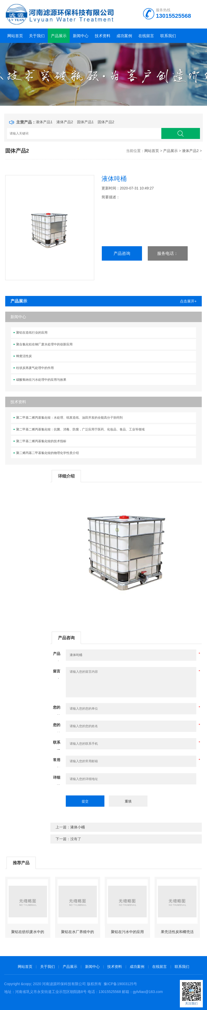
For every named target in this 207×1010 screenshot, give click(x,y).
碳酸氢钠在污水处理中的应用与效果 (41, 379)
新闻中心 (80, 35)
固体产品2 (106, 122)
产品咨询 (122, 253)
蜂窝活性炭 (24, 356)
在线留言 (146, 35)
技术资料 (102, 35)
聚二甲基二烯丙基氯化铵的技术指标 (41, 441)
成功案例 (124, 35)
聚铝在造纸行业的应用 (32, 332)
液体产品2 (64, 122)
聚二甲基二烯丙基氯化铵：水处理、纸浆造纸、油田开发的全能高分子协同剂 (69, 417)
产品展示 (59, 35)
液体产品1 (44, 122)
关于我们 (37, 35)
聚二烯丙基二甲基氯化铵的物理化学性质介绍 (47, 453)
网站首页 (15, 35)
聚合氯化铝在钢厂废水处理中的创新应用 (44, 344)
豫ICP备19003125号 (120, 984)
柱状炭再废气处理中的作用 (35, 368)
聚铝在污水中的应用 (127, 932)
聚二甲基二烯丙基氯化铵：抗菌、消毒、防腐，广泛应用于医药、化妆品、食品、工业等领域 (80, 429)
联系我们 (168, 35)
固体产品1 (85, 122)
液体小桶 (77, 827)
